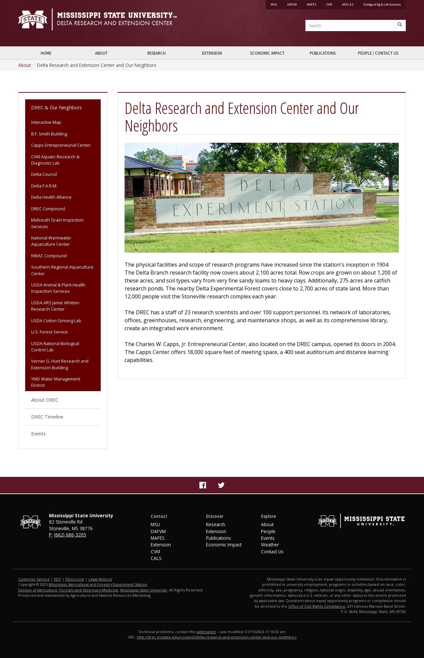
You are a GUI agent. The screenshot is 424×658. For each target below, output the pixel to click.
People (268, 531)
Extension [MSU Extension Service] (161, 544)
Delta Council (44, 174)
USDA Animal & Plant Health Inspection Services (58, 288)
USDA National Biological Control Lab (55, 346)
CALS (156, 558)
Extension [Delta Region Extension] (216, 531)
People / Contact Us (378, 53)
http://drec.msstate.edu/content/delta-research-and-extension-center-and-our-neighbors (216, 636)
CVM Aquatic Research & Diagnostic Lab (55, 160)
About (101, 53)
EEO (57, 579)
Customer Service (34, 579)
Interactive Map (46, 122)
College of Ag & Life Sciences (382, 4)
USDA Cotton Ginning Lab (56, 321)
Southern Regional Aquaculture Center (62, 270)
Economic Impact (267, 53)
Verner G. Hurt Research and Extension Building (59, 364)
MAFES (311, 4)
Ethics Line (74, 579)
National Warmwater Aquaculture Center (51, 241)
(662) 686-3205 (70, 534)
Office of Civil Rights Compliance (316, 606)
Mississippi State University (34, 23)
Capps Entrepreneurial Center (61, 145)
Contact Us (272, 551)
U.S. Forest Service (49, 332)
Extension (212, 53)
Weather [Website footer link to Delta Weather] (270, 544)
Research (156, 53)
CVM (329, 4)
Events (38, 433)
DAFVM (292, 4)
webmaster (206, 631)
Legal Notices (100, 579)
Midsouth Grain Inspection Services (57, 223)
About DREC (44, 400)
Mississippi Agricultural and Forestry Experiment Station (98, 584)
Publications (323, 53)
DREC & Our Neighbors (56, 107)
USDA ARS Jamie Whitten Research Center (55, 306)
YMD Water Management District (55, 382)
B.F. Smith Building (49, 134)
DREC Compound (48, 209)
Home (46, 53)
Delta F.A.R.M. (44, 186)
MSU (274, 4)
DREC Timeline (47, 417)
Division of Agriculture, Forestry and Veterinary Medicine (68, 589)
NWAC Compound (49, 256)
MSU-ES (347, 4)
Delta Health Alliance (51, 197)
